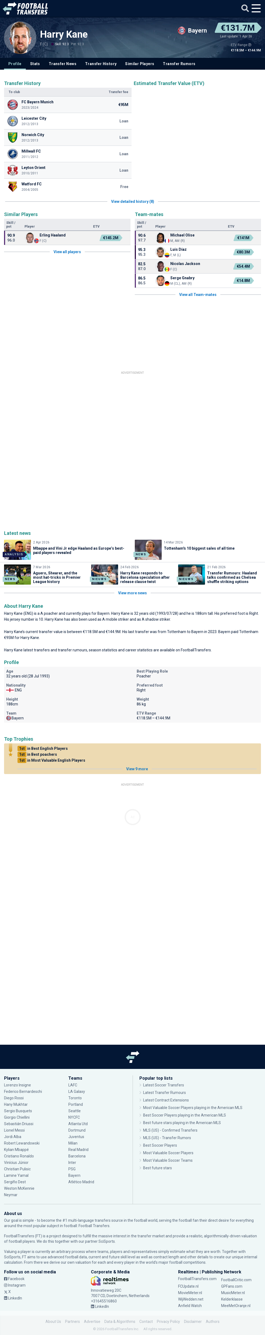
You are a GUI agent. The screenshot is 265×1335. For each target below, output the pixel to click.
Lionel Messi (15, 1130)
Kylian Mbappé (16, 1149)
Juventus (76, 1137)
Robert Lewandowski (22, 1143)
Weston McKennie (19, 1188)
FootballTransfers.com (197, 1279)
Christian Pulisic (17, 1169)
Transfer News (62, 64)
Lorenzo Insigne (17, 1085)
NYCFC (74, 1117)
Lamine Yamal (16, 1175)
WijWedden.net (190, 1299)
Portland (75, 1104)
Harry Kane (64, 34)
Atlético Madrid (81, 1182)
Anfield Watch (190, 1306)
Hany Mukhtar (16, 1104)
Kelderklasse (232, 1299)
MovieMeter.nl (190, 1293)
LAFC (72, 1085)
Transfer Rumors (179, 64)
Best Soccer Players (160, 1145)
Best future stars (157, 1168)
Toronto (75, 1098)
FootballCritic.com (236, 1280)
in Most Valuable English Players (51, 760)
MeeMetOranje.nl (235, 1306)
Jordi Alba (12, 1137)
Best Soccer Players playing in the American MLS (184, 1115)
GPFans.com (231, 1286)
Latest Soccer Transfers (163, 1085)
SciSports (106, 1241)
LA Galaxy (76, 1091)
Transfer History (100, 64)
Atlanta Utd (78, 1124)
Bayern (103, 613)
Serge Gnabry (182, 278)
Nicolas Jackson (185, 264)
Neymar (10, 1195)
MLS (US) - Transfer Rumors (167, 1138)
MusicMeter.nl (233, 1293)
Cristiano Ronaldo (19, 1156)
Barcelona (77, 1156)
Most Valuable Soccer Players (168, 1153)
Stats (35, 64)
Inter (72, 1162)
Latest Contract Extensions (166, 1100)
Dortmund (77, 1130)
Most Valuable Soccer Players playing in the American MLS (192, 1108)
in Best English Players (42, 748)
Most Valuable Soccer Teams (168, 1160)
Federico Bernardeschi (23, 1091)
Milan (72, 1143)
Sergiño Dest (15, 1182)
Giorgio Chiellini (17, 1117)
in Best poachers (37, 754)
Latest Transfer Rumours (164, 1092)
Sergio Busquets (18, 1111)
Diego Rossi (14, 1098)
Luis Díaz (178, 249)
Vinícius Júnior (16, 1162)
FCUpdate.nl (188, 1286)
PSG (72, 1169)
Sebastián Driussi (18, 1124)
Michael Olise (182, 235)
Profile (15, 64)
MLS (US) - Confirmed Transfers (170, 1130)
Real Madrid (78, 1149)
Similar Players (139, 64)
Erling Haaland (53, 235)
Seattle (74, 1111)
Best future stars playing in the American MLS (182, 1123)
